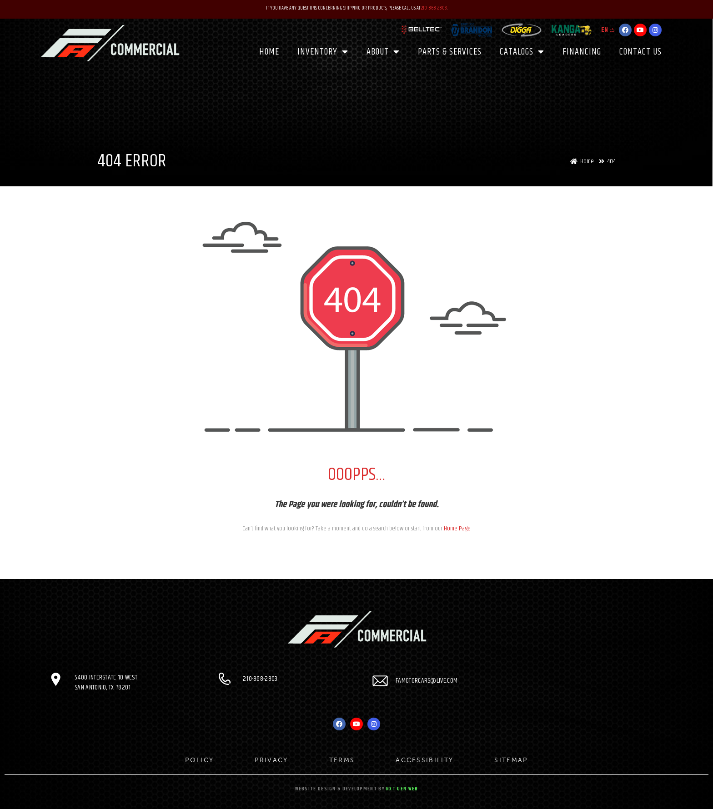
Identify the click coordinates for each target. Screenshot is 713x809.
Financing (581, 52)
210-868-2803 (434, 8)
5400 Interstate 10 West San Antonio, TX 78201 (106, 682)
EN (604, 30)
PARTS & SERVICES (450, 52)
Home (269, 52)
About (383, 52)
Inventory (322, 52)
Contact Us (640, 52)
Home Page (457, 529)
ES (611, 30)
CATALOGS (522, 52)
